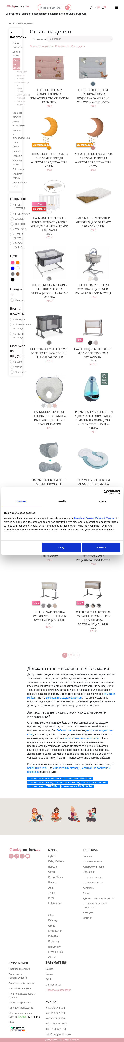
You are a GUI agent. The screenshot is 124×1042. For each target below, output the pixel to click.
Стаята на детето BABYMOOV (77, 778)
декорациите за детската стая (64, 697)
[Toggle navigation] (116, 8)
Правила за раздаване (58, 989)
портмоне (88, 887)
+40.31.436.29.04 (56, 1028)
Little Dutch (55, 930)
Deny (61, 547)
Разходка (17, 155)
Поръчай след (39, 39)
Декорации (20, 71)
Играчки (17, 151)
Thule (51, 892)
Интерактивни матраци (20, 96)
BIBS (51, 898)
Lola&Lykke (55, 903)
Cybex (52, 856)
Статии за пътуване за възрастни (95, 905)
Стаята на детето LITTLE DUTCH (43, 786)
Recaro (52, 882)
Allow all (101, 547)
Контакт (50, 974)
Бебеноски (18, 169)
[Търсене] (50, 7)
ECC (11, 1021)
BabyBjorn (54, 936)
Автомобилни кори (93, 866)
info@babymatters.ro (58, 1034)
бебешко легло (66, 730)
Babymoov (54, 946)
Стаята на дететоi (93, 877)
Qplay (51, 925)
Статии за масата (93, 882)
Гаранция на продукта (21, 1007)
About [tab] (102, 501)
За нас (49, 968)
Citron (52, 957)
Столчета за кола (92, 861)
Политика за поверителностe (18, 976)
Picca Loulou (55, 951)
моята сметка (53, 984)
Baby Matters (56, 861)
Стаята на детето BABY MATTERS (44, 778)
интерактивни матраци (66, 767)
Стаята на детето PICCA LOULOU (77, 786)
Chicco (52, 915)
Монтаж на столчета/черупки (24, 1015)
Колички (87, 856)
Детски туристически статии (98, 898)
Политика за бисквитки (21, 983)
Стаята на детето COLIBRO (94, 782)
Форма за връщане (19, 1002)
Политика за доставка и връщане (22, 995)
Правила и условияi (20, 968)
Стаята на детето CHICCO (66, 782)
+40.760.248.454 (55, 1018)
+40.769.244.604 (55, 1007)
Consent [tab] (21, 501)
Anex (51, 887)
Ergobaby (53, 941)
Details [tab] (62, 501)
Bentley (52, 920)
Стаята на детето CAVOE (40, 782)
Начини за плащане (20, 988)
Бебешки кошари (20, 76)
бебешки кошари (37, 767)
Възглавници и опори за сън (20, 86)
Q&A (48, 979)
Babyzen (53, 866)
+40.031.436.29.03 (56, 1023)
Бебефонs (89, 871)
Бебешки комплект (20, 103)
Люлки (86, 892)
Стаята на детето (24, 23)
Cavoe (52, 871)
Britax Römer (55, 877)
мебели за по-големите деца (82, 738)
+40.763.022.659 (55, 1013)
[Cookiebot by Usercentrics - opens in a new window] (106, 491)
